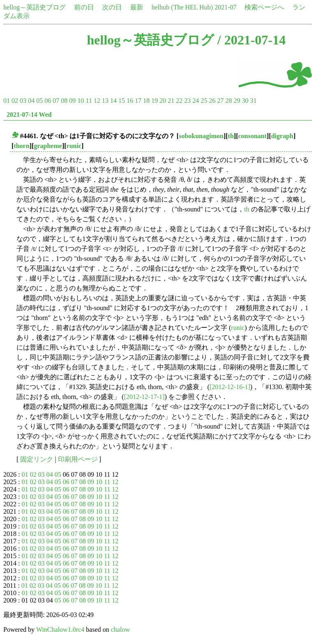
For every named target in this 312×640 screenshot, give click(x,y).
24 (195, 100)
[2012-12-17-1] (144, 396)
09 (72, 100)
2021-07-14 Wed (29, 114)
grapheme (48, 145)
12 (96, 100)
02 (15, 100)
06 (47, 100)
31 (253, 100)
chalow (120, 629)
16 (129, 100)
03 (23, 100)
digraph (282, 135)
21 (171, 100)
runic (73, 145)
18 (146, 100)
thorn (21, 145)
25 (203, 100)
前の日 (84, 7)
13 (105, 100)
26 (212, 100)
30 (245, 100)
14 (113, 100)
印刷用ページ (78, 459)
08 (64, 100)
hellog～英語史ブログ (34, 7)
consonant (252, 135)
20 (162, 100)
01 (6, 100)
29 (236, 100)
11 (89, 100)
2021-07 (225, 7)
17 (138, 100)
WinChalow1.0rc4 (60, 629)
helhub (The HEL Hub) (182, 7)
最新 (136, 7)
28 (228, 100)
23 (187, 100)
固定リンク (36, 459)
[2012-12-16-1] (230, 386)
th (231, 135)
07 (56, 100)
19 (154, 100)
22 (179, 100)
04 (31, 100)
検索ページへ (264, 7)
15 (121, 100)
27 (220, 100)
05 (39, 100)
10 (80, 100)
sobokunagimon (201, 135)
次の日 (112, 7)
